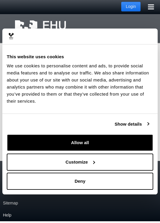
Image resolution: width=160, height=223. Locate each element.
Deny (80, 181)
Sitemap (10, 203)
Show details (128, 124)
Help (7, 215)
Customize (80, 161)
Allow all (80, 142)
